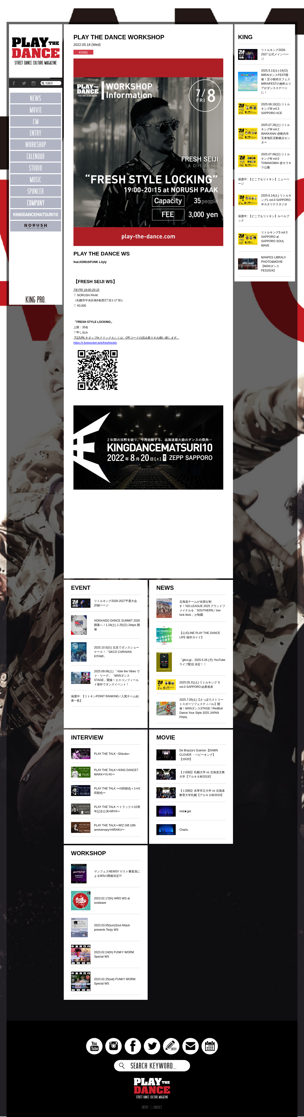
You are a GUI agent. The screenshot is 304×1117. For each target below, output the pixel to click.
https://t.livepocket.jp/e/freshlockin (95, 343)
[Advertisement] (35, 261)
